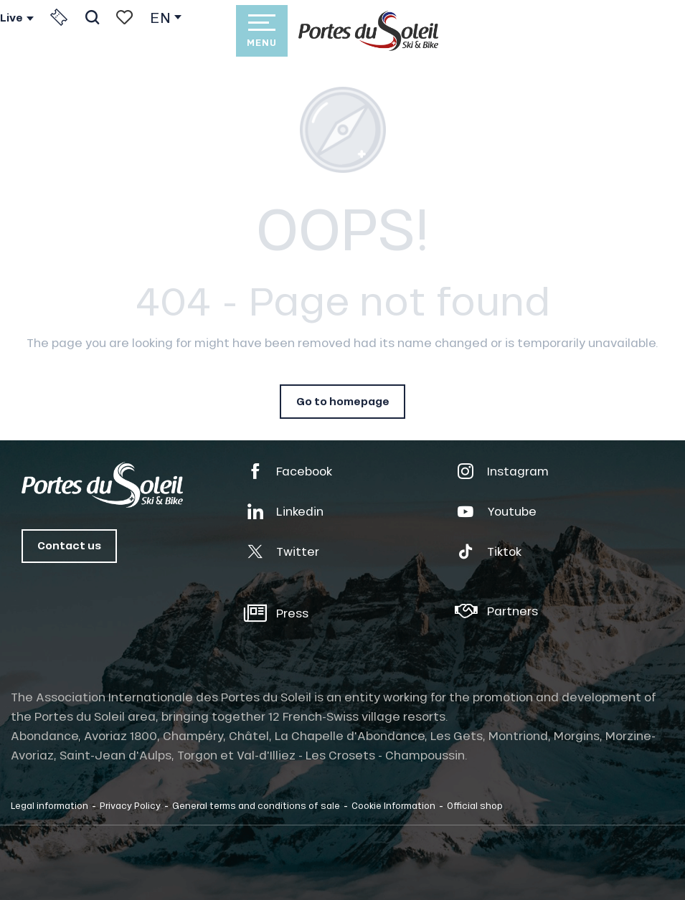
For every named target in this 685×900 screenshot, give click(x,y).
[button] (92, 17)
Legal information (49, 805)
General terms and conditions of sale (256, 805)
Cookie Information (393, 805)
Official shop (475, 805)
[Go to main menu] (262, 31)
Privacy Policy (130, 805)
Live (11, 18)
